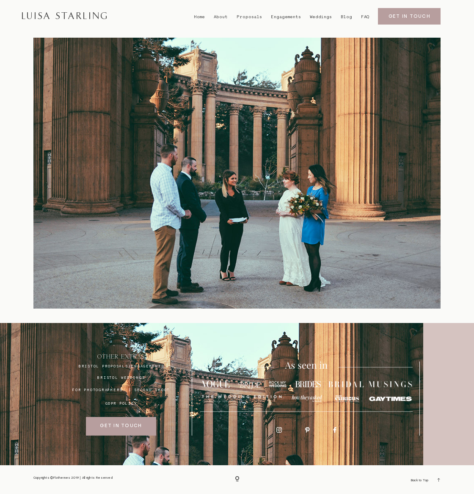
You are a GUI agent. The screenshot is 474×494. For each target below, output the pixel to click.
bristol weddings (121, 377)
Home (199, 16)
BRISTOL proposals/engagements (121, 366)
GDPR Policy (121, 403)
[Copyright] (237, 479)
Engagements (286, 16)
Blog (346, 16)
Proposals (249, 16)
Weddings (321, 16)
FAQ (365, 16)
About (221, 16)
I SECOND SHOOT (149, 390)
